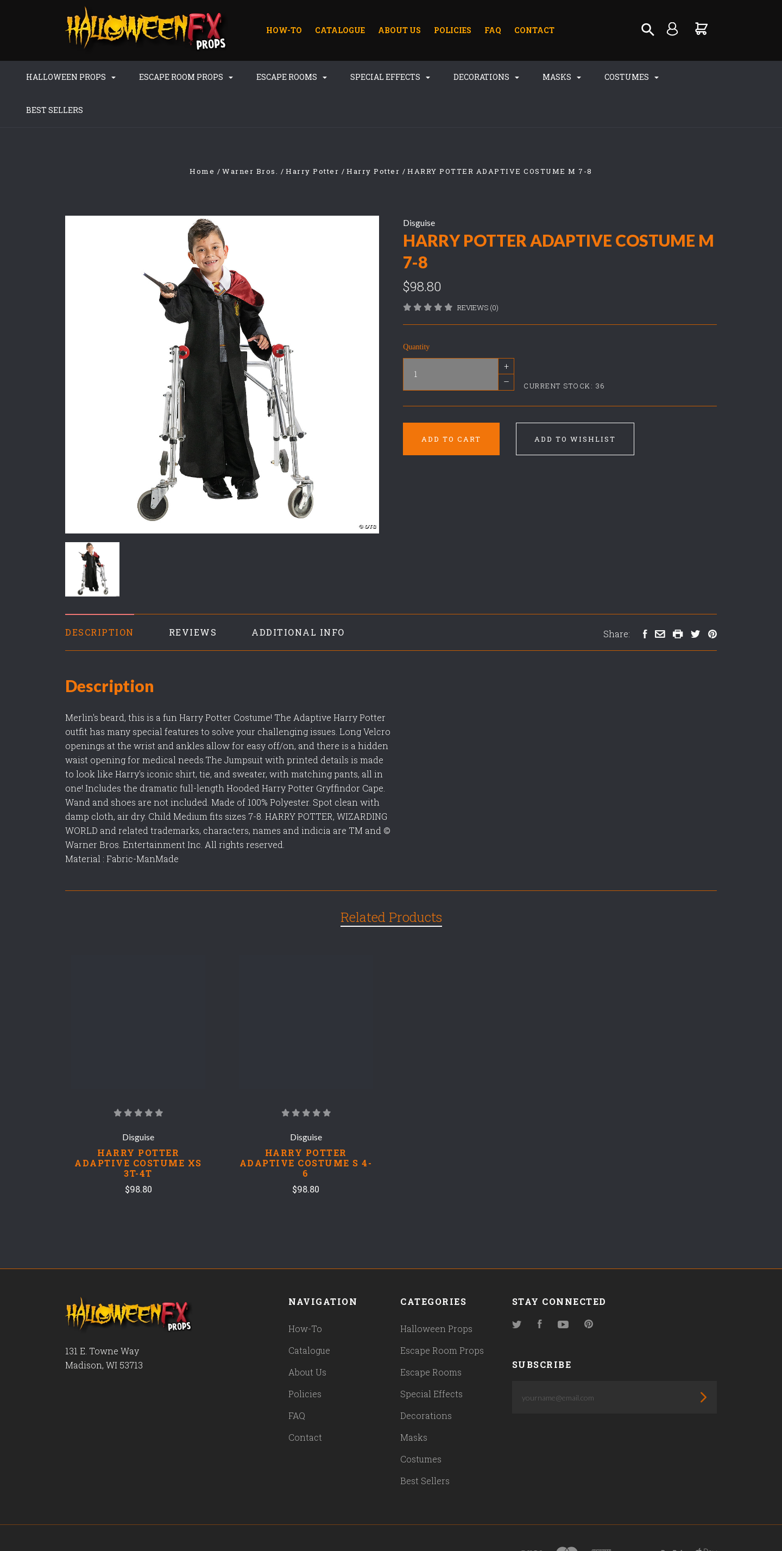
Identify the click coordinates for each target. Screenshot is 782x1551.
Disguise (419, 189)
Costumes (621, 77)
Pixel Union (180, 1522)
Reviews (193, 599)
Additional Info (298, 599)
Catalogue (340, 30)
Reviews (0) (478, 274)
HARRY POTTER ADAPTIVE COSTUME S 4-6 (306, 1130)
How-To (284, 30)
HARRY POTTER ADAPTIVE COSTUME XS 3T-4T (138, 1130)
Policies (452, 30)
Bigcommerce (296, 1522)
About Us (399, 30)
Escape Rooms (281, 77)
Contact (534, 30)
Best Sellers (700, 77)
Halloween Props (60, 77)
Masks (551, 77)
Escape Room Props (176, 77)
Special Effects (380, 77)
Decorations (476, 77)
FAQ (492, 30)
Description (99, 599)
